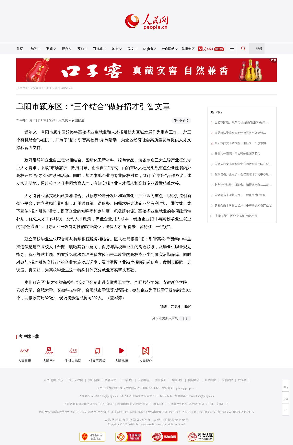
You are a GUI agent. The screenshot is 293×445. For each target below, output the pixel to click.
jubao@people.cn (186, 388)
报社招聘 (94, 380)
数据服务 (177, 380)
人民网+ (49, 353)
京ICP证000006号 (204, 411)
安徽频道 (35, 88)
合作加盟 (144, 380)
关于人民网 (76, 380)
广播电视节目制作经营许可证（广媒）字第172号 (198, 404)
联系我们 (243, 380)
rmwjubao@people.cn (201, 396)
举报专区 (188, 48)
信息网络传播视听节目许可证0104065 (62, 411)
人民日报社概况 (53, 380)
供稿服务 (160, 380)
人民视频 (121, 353)
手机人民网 (73, 353)
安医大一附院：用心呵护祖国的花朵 (237, 153)
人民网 (21, 88)
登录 (259, 48)
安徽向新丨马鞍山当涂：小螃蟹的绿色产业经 (243, 205)
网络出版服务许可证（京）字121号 (170, 411)
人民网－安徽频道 (71, 120)
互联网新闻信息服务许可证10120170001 (89, 404)
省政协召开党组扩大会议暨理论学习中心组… (243, 174)
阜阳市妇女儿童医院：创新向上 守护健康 (241, 143)
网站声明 (194, 380)
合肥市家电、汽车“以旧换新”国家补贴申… (241, 122)
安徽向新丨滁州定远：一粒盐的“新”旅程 (240, 195)
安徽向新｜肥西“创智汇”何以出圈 (236, 215)
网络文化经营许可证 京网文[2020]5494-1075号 (117, 411)
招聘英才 (110, 380)
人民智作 (146, 353)
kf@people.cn (110, 396)
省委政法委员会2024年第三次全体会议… (240, 132)
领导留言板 (97, 353)
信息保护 (227, 380)
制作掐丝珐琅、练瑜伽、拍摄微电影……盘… (243, 184)
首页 (19, 48)
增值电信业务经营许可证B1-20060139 (140, 404)
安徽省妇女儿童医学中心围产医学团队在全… (243, 164)
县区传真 (67, 88)
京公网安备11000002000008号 (235, 411)
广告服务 (127, 380)
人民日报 (24, 353)
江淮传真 (51, 88)
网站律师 (210, 380)
